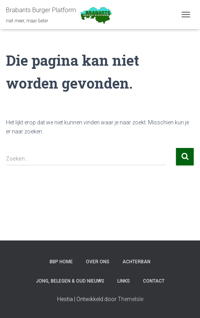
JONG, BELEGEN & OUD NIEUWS (70, 281)
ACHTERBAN (136, 261)
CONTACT (154, 281)
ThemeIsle (130, 299)
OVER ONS (97, 261)
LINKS (123, 281)
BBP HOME (61, 261)
